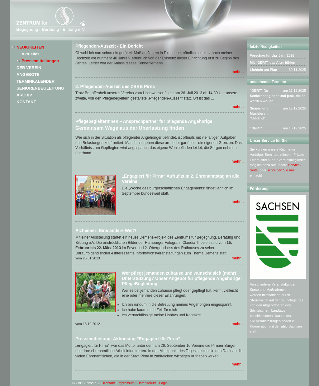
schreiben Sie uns (280, 170)
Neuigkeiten (30, 47)
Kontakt (26, 102)
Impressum (126, 383)
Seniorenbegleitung (40, 88)
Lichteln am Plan (263, 70)
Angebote (28, 74)
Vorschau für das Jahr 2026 (272, 55)
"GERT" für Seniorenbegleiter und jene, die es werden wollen (278, 96)
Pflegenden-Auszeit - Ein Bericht (109, 46)
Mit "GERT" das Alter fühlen (272, 62)
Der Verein (29, 67)
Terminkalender (36, 81)
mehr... (237, 71)
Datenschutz (146, 383)
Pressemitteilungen (40, 60)
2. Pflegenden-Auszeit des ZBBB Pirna (115, 86)
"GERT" (256, 128)
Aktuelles (30, 54)
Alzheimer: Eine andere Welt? (106, 230)
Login (163, 383)
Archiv (24, 95)
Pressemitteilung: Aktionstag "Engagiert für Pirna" (127, 338)
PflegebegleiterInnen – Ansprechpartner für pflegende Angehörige (143, 121)
